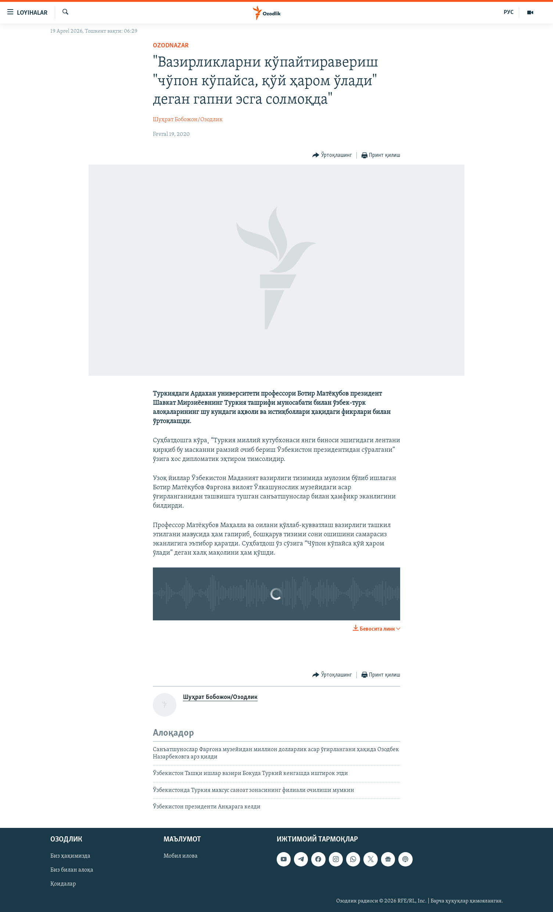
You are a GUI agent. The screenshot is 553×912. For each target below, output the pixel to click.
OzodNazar (170, 45)
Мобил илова (181, 856)
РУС (509, 12)
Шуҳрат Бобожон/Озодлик (188, 120)
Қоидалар (63, 884)
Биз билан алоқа (71, 870)
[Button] (332, 156)
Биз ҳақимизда (70, 856)
